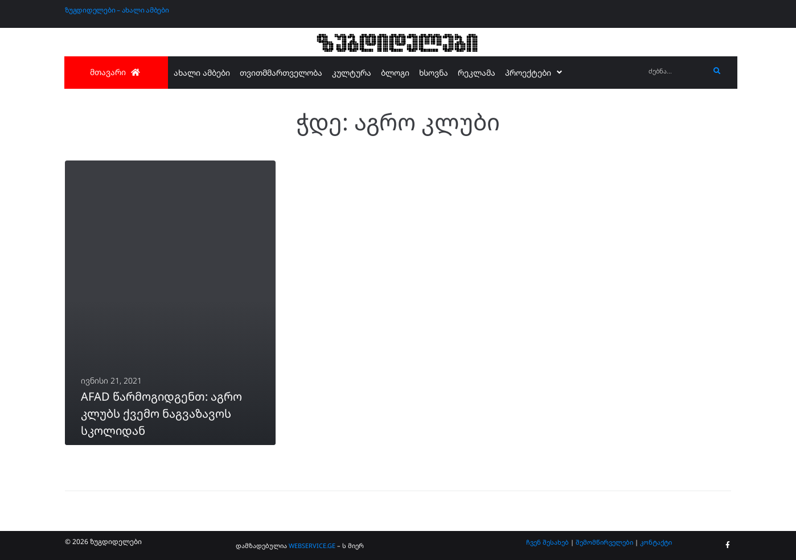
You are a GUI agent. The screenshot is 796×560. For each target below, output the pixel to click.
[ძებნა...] (676, 71)
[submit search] (717, 71)
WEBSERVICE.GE (312, 545)
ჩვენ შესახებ (547, 542)
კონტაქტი (656, 542)
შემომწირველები (604, 542)
